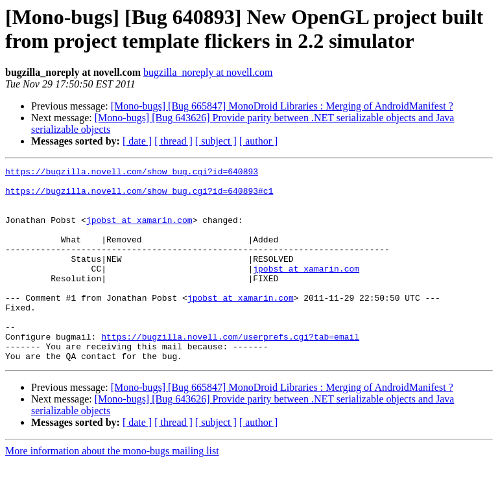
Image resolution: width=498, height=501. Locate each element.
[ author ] (258, 140)
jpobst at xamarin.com (139, 231)
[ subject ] (216, 140)
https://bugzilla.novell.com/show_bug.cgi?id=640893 (131, 173)
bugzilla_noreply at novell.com (208, 72)
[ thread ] (173, 140)
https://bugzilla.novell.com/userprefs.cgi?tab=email (230, 371)
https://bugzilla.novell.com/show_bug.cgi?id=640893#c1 (139, 196)
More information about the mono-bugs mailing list (112, 489)
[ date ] (137, 140)
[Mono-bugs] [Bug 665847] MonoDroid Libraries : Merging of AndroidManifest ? (282, 105)
